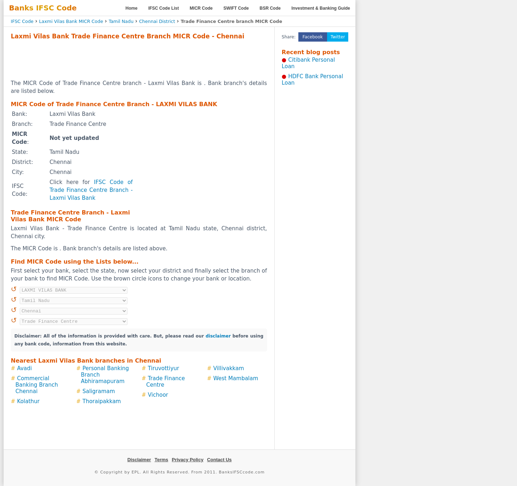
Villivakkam (228, 368)
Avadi (24, 368)
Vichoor (158, 395)
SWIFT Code (236, 8)
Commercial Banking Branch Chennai (36, 385)
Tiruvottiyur (163, 368)
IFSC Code (22, 21)
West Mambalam (235, 378)
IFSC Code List (163, 8)
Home (132, 8)
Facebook (313, 36)
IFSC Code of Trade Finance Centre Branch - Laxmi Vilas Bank (91, 190)
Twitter (338, 36)
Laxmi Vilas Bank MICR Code (71, 21)
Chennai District (157, 21)
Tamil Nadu (121, 21)
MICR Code (201, 8)
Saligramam (99, 391)
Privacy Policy (188, 459)
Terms (161, 459)
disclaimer (218, 336)
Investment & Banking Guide (321, 8)
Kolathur (28, 401)
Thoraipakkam (102, 401)
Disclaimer (139, 459)
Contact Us (219, 459)
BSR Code (270, 8)
